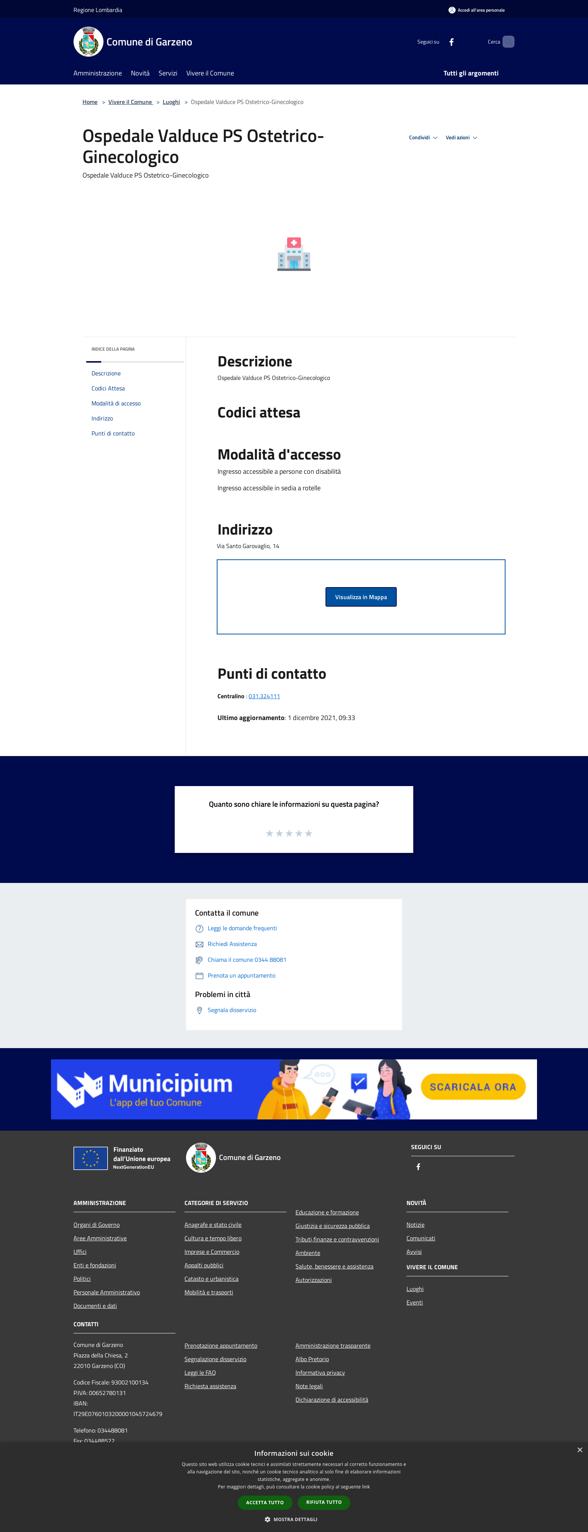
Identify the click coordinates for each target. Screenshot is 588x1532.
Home (90, 101)
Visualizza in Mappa (361, 596)
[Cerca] (505, 42)
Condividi (424, 137)
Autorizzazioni (314, 1279)
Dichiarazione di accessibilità (332, 1399)
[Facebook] (438, 41)
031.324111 (264, 695)
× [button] (579, 1450)
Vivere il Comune (130, 101)
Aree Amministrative (100, 1238)
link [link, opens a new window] (366, 1487)
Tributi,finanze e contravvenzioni (337, 1239)
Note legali (309, 1385)
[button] (294, 1519)
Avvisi (414, 1251)
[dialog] (294, 1487)
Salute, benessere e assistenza (335, 1266)
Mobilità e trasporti (208, 1292)
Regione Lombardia (98, 9)
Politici (82, 1278)
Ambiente (308, 1252)
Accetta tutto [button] (265, 1502)
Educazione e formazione (327, 1212)
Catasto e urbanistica (211, 1278)
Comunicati (420, 1238)
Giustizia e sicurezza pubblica (333, 1225)
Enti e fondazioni (95, 1265)
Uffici (80, 1251)
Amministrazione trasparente (333, 1345)
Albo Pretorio (312, 1358)
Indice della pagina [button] (113, 348)
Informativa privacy (320, 1372)
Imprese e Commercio (211, 1251)
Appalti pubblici (204, 1265)
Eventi (414, 1302)
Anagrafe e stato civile (213, 1224)
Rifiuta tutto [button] (324, 1502)
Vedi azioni (463, 137)
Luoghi (171, 101)
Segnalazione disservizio (215, 1358)
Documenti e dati (95, 1305)
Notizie (415, 1224)
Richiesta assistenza (210, 1385)
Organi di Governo (97, 1224)
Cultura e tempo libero (213, 1238)
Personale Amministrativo (107, 1292)
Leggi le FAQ (200, 1372)
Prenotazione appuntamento (220, 1345)
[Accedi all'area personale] (476, 10)
